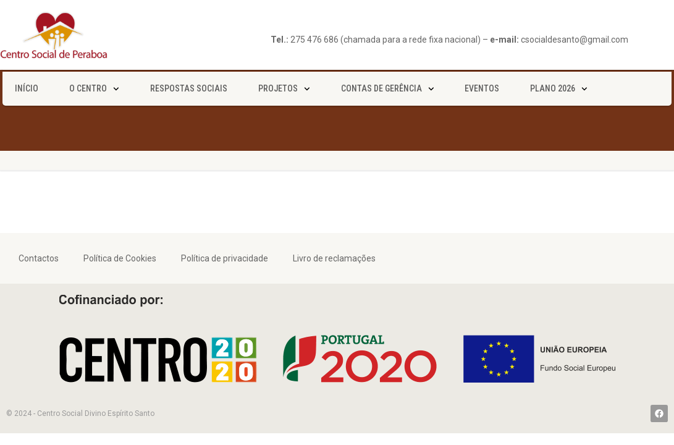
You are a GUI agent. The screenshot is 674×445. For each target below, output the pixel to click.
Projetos (284, 89)
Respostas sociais (188, 88)
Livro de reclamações (334, 258)
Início (26, 88)
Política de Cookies (119, 258)
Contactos (39, 258)
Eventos (482, 88)
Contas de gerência (387, 89)
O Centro (94, 89)
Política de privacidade (224, 258)
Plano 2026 (559, 89)
